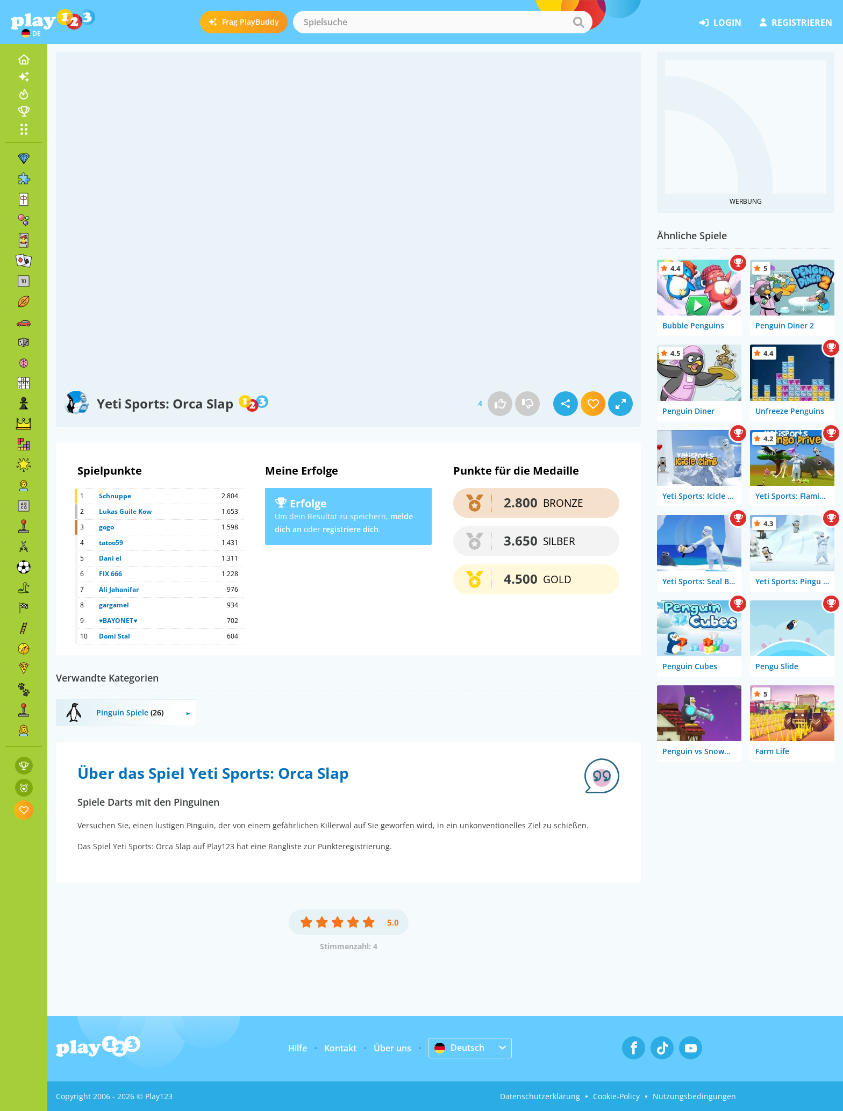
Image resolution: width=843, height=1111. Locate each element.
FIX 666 (110, 573)
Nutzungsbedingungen (694, 1096)
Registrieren (796, 22)
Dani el (110, 558)
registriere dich (350, 529)
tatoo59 (111, 542)
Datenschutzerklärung (540, 1096)
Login (720, 22)
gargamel (114, 605)
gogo (106, 527)
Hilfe (297, 1048)
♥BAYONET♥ (118, 620)
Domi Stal (114, 636)
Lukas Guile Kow (125, 511)
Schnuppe (115, 495)
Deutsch (459, 1047)
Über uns (392, 1048)
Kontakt (340, 1048)
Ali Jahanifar (119, 589)
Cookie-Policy (616, 1096)
